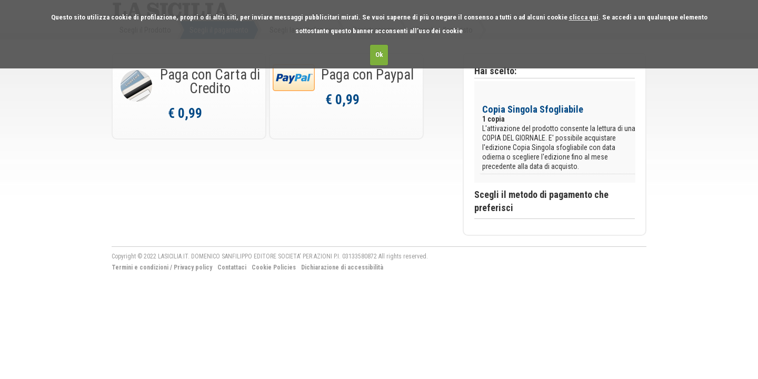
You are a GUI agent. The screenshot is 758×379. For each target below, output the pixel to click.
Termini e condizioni (140, 267)
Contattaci (231, 267)
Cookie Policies (274, 267)
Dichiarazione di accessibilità (342, 267)
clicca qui (584, 17)
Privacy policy (193, 267)
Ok (379, 54)
